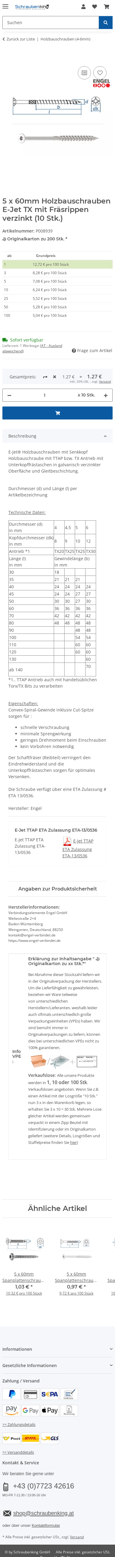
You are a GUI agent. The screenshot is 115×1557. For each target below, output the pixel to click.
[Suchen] (106, 22)
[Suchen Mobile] (50, 22)
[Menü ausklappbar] (5, 4)
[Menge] (45, 375)
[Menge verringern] (9, 375)
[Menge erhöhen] (105, 375)
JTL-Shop (68, 1537)
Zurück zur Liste (21, 39)
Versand (77, 1516)
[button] (83, 7)
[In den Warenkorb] (7, 58)
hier (73, 1122)
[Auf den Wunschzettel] (100, 72)
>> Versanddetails (18, 1432)
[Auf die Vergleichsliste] (84, 72)
